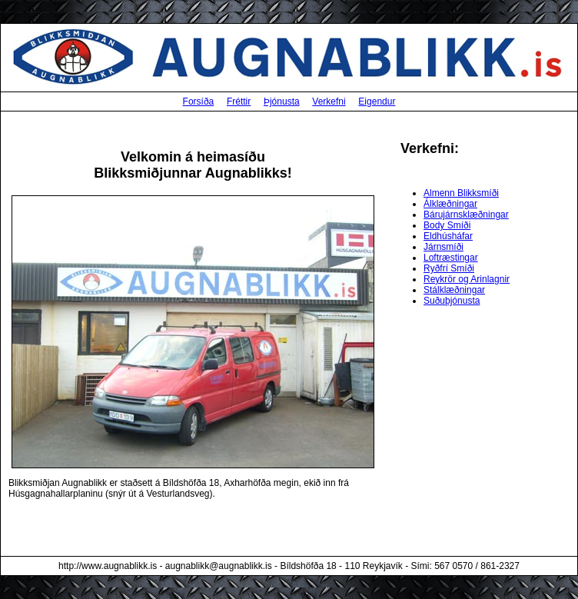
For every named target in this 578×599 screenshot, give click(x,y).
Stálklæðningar (454, 290)
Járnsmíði (443, 246)
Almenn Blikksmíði (461, 193)
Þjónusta (282, 101)
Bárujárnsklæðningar (466, 214)
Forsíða (198, 101)
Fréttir (239, 101)
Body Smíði (447, 225)
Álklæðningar (450, 203)
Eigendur (376, 101)
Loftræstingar (451, 257)
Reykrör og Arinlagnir (467, 279)
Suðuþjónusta (452, 300)
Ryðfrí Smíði (449, 268)
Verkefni (328, 101)
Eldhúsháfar (448, 236)
